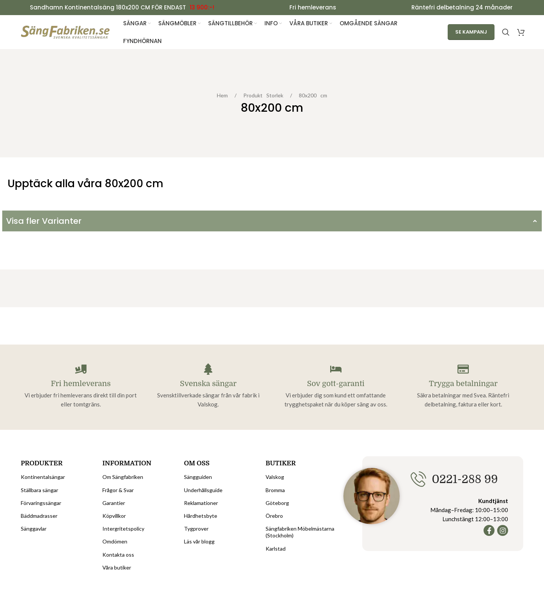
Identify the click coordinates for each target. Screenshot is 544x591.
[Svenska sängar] (208, 369)
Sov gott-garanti (336, 384)
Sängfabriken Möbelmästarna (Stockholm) (300, 532)
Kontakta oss (118, 554)
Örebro (274, 516)
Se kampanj (471, 32)
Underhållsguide (203, 490)
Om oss (197, 463)
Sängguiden (198, 477)
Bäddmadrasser (39, 516)
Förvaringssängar (41, 503)
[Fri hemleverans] (81, 369)
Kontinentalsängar (43, 477)
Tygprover (196, 529)
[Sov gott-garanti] (336, 369)
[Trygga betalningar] (463, 369)
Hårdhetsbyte (200, 516)
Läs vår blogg (199, 542)
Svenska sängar (208, 384)
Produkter (42, 463)
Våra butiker (116, 567)
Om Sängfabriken (122, 477)
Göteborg (277, 503)
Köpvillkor (114, 516)
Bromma (275, 490)
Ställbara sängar (39, 490)
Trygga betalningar (463, 384)
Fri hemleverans (81, 384)
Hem (224, 95)
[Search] (505, 32)
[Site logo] (65, 32)
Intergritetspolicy (123, 529)
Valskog (275, 477)
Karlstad (276, 548)
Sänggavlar (33, 529)
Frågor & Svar (118, 490)
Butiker (281, 463)
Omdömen (114, 542)
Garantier (113, 503)
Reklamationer (201, 503)
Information (126, 463)
